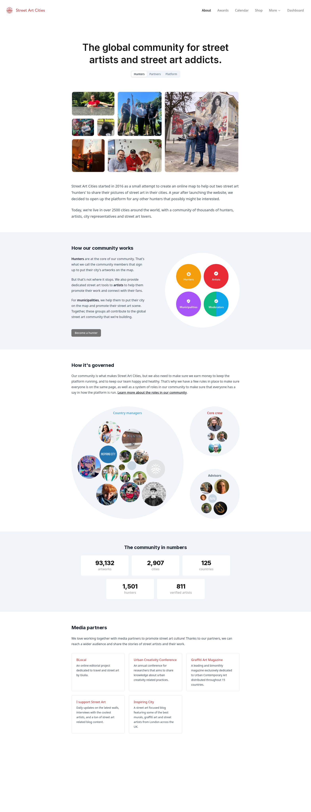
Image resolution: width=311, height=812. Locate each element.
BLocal (81, 660)
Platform (171, 74)
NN (212, 498)
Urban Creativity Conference (155, 660)
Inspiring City (144, 702)
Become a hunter (86, 333)
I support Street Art (91, 702)
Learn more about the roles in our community (152, 392)
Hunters (139, 74)
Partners (155, 74)
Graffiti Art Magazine (207, 660)
